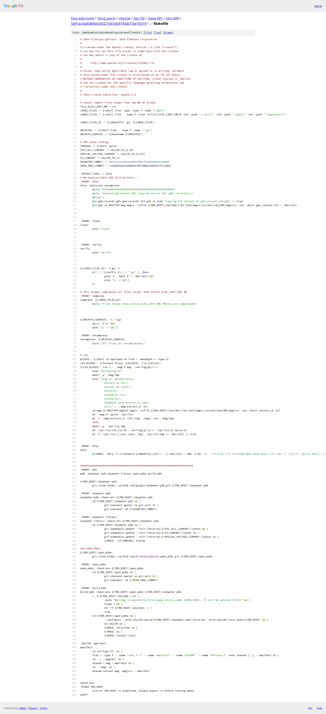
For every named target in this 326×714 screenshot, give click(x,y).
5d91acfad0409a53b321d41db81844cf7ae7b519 (108, 23)
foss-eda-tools (82, 18)
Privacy (33, 708)
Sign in (318, 6)
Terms (43, 708)
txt (310, 708)
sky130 (139, 18)
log (157, 32)
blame (168, 32)
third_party (106, 18)
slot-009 (172, 18)
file (148, 32)
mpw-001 (155, 18)
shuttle (124, 18)
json (319, 708)
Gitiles (22, 708)
